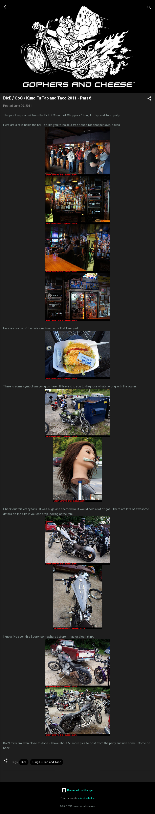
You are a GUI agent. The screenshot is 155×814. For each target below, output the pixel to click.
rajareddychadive (86, 798)
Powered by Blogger (78, 790)
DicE (24, 762)
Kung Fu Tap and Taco (46, 762)
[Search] (149, 8)
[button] (149, 99)
